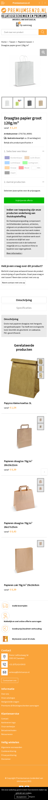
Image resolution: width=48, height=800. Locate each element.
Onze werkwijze (8, 726)
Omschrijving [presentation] (24, 300)
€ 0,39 (10, 469)
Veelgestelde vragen (10, 701)
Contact (4, 718)
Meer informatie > (14, 253)
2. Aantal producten (14, 181)
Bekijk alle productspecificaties (18, 142)
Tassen (12, 42)
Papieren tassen (25, 42)
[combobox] (20, 32)
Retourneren (7, 734)
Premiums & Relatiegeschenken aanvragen (20, 705)
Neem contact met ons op (13, 282)
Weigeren (32, 797)
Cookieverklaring (8, 751)
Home (4, 42)
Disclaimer (6, 759)
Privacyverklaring (9, 755)
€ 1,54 (10, 407)
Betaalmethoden (8, 730)
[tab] (24, 300)
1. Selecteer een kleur (15, 151)
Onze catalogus (8, 698)
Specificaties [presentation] (23, 308)
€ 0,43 (10, 531)
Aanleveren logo (8, 722)
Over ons (5, 694)
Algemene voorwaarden (11, 747)
